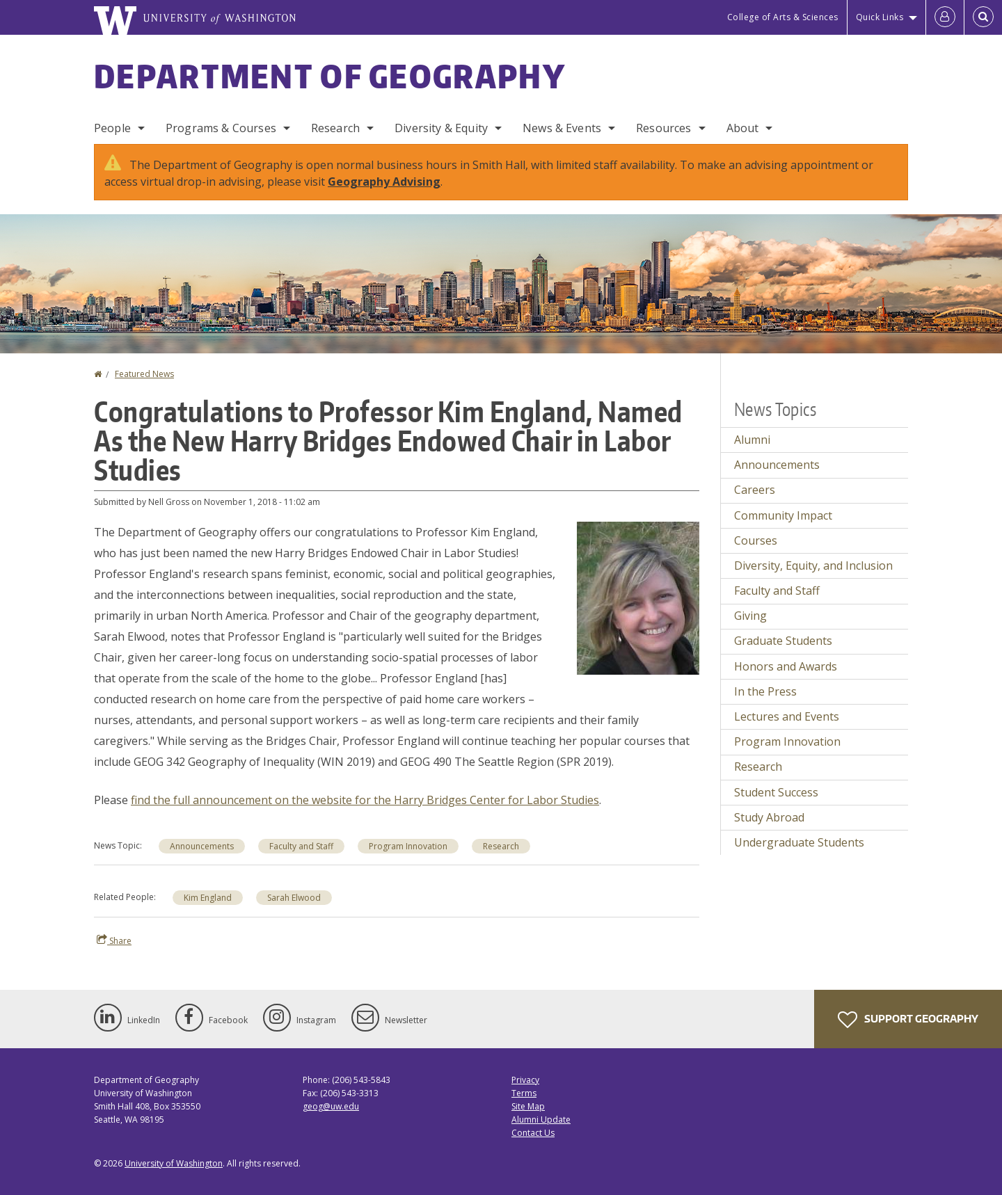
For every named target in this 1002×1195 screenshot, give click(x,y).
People (112, 128)
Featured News (144, 374)
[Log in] (945, 17)
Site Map (528, 1106)
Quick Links (880, 17)
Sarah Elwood (294, 898)
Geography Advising (384, 181)
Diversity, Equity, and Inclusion (813, 565)
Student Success (776, 792)
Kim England (208, 898)
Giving (750, 615)
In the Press (765, 691)
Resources (663, 128)
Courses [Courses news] (755, 540)
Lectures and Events (786, 716)
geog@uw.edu (331, 1106)
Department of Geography (330, 76)
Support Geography (908, 1019)
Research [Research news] (758, 766)
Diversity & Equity (441, 128)
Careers (754, 489)
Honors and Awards (785, 666)
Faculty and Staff (301, 846)
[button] (638, 596)
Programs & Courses (221, 128)
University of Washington (174, 1163)
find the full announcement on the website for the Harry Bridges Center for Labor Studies (365, 800)
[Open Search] (983, 17)
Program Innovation (408, 846)
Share (114, 940)
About (742, 128)
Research (335, 128)
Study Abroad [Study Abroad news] (769, 817)
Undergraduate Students (799, 842)
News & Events (562, 128)
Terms (523, 1093)
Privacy (525, 1080)
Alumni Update (541, 1119)
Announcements (202, 846)
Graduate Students (783, 640)
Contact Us (533, 1133)
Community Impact (783, 515)
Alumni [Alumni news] (752, 439)
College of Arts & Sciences (782, 17)
